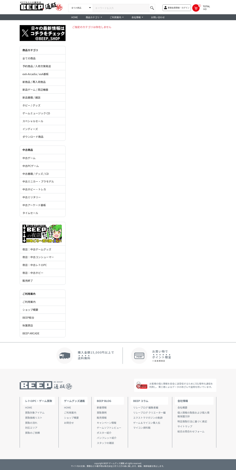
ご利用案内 (29, 302)
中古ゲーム (29, 158)
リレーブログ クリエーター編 (149, 412)
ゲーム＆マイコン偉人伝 (146, 422)
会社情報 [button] (136, 17)
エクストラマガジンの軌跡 (148, 417)
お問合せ (69, 422)
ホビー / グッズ (31, 105)
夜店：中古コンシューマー (38, 257)
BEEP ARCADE (30, 333)
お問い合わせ (158, 17)
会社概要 (182, 407)
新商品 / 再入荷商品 (34, 82)
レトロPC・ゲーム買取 (38, 401)
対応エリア (31, 427)
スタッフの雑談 (105, 443)
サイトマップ (184, 426)
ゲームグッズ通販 (74, 401)
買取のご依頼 (32, 432)
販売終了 (27, 281)
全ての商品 (29, 58)
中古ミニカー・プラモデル (38, 181)
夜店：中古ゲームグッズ (36, 249)
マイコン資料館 (141, 427)
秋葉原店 (27, 325)
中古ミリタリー (31, 197)
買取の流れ (31, 422)
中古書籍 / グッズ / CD (35, 174)
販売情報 (102, 417)
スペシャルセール (32, 121)
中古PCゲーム (30, 166)
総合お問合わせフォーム (191, 431)
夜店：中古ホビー (32, 273)
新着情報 (102, 407)
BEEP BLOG (104, 401)
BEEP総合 (28, 317)
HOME (74, 17)
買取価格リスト (33, 417)
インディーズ (30, 129)
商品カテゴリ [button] (93, 17)
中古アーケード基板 (34, 205)
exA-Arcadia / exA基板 (35, 74)
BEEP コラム (140, 401)
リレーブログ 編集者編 (145, 407)
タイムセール (30, 213)
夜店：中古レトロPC (34, 265)
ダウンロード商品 (32, 137)
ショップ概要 (30, 310)
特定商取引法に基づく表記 (192, 421)
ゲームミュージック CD (36, 113)
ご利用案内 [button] (116, 17)
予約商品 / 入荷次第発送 (36, 66)
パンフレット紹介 (107, 437)
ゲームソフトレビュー (109, 427)
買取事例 (102, 412)
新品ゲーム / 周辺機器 (35, 90)
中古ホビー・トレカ (34, 189)
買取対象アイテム (35, 412)
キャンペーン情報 (106, 422)
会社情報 (182, 401)
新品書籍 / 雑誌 (31, 97)
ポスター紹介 (104, 432)
